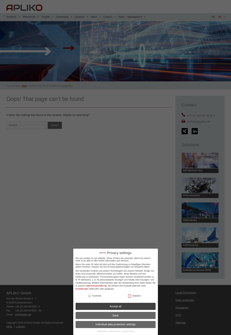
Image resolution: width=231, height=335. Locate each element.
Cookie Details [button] (102, 333)
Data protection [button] (115, 333)
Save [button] (115, 317)
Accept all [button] (115, 308)
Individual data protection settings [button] (116, 326)
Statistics (134, 298)
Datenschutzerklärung (96, 288)
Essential (94, 298)
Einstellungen (82, 291)
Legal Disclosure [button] (128, 333)
